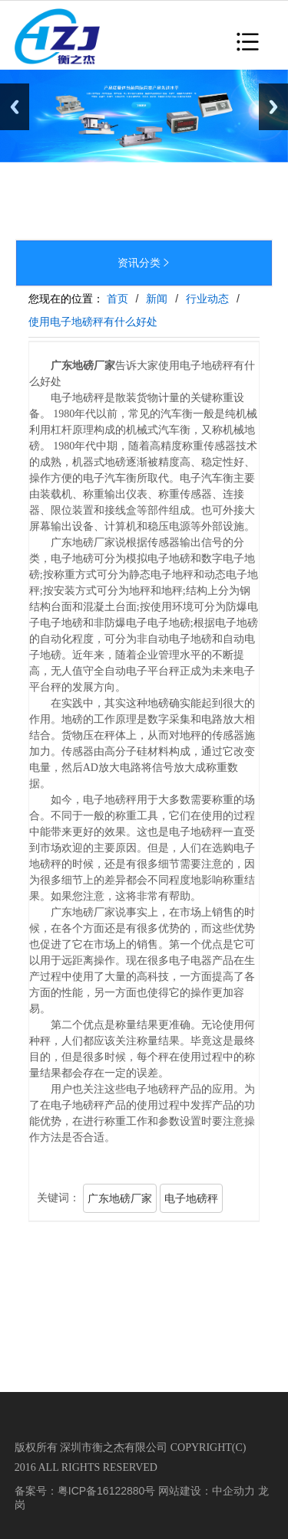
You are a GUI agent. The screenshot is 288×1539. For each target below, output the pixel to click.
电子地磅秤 (191, 1198)
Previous (14, 106)
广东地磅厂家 (120, 1198)
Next (273, 106)
